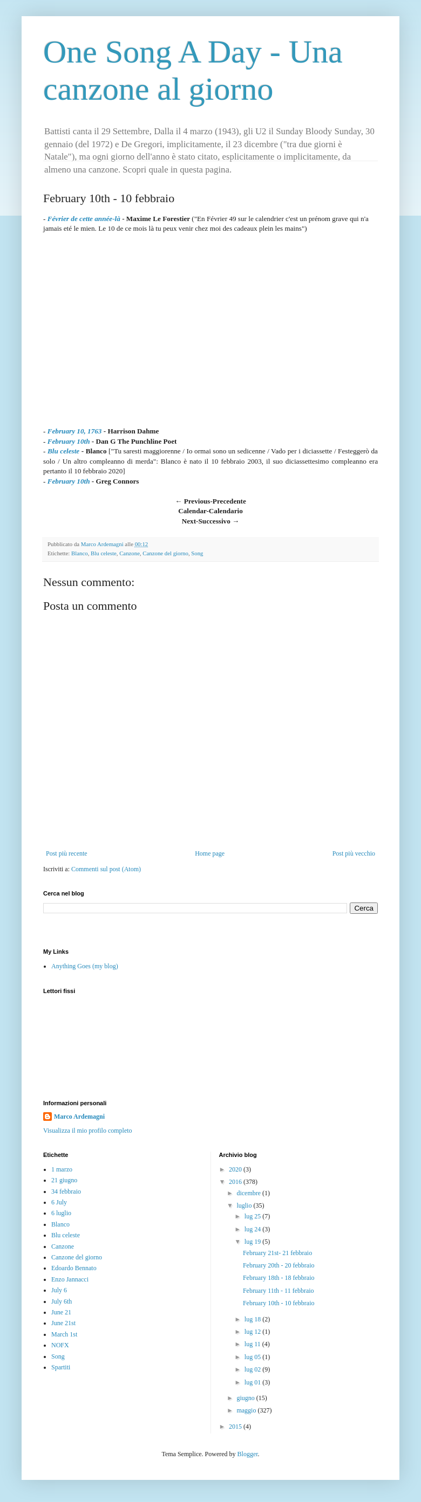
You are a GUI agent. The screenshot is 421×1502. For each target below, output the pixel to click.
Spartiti (60, 1367)
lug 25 (253, 1216)
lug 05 (253, 1357)
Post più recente (66, 853)
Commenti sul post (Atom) (106, 869)
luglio (244, 1205)
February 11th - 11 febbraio (278, 1290)
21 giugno (64, 1180)
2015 (236, 1426)
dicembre (249, 1193)
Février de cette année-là (83, 219)
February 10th (68, 441)
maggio (246, 1410)
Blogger (247, 1454)
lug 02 (253, 1369)
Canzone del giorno (165, 553)
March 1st (64, 1334)
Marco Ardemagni (79, 1116)
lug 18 (253, 1319)
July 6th (61, 1301)
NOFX (60, 1345)
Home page (210, 853)
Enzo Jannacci (70, 1279)
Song (197, 553)
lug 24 (253, 1229)
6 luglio (61, 1213)
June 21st (63, 1323)
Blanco (79, 553)
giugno (246, 1398)
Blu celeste (63, 451)
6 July (59, 1202)
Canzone (129, 553)
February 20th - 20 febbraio (279, 1265)
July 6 (59, 1290)
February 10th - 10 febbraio (279, 1303)
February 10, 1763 (74, 431)
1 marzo (61, 1169)
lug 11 (253, 1344)
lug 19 (253, 1241)
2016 (236, 1182)
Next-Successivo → (211, 521)
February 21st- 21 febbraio (277, 1253)
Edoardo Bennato (74, 1268)
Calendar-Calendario (210, 511)
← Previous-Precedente (210, 501)
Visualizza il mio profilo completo (87, 1130)
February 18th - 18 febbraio (279, 1277)
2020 (236, 1169)
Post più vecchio (353, 853)
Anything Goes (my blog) (84, 966)
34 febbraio (66, 1191)
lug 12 (253, 1331)
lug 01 (253, 1382)
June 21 (61, 1312)
